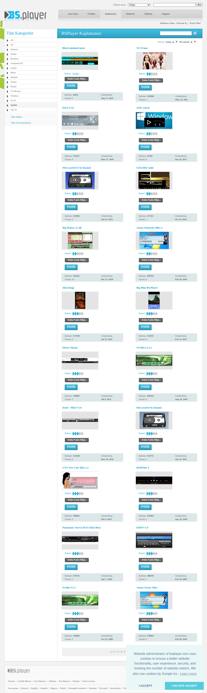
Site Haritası (64, 681)
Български (13, 688)
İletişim (76, 681)
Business (14, 58)
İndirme (148, 14)
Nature (14, 82)
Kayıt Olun (195, 23)
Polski (63, 688)
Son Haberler (40, 681)
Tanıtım (11, 681)
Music (13, 72)
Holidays (15, 95)
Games (14, 68)
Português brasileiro (77, 688)
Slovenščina (115, 688)
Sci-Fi (13, 100)
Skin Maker (16, 117)
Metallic (14, 77)
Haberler (130, 14)
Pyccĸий (103, 688)
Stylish (14, 105)
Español (44, 688)
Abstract (14, 49)
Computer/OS (17, 63)
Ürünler (91, 14)
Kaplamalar (110, 14)
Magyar (53, 688)
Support (166, 14)
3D (12, 44)
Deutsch (24, 688)
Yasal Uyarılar (88, 681)
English (34, 688)
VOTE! (75, 73)
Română (93, 688)
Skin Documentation (21, 122)
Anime (14, 54)
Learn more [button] (188, 673)
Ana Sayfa (73, 14)
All (12, 40)
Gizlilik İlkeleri (24, 681)
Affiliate (52, 681)
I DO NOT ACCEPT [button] (184, 685)
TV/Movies (16, 91)
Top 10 (14, 109)
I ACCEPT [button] (145, 685)
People (14, 86)
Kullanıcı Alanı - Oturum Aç (173, 23)
